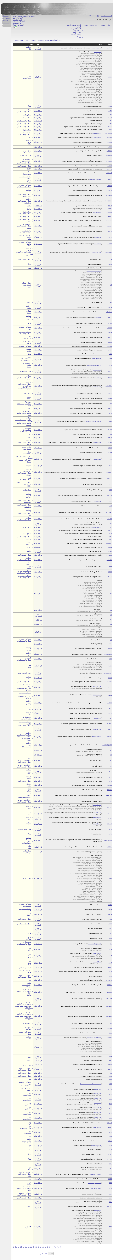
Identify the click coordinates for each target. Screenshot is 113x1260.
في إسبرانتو (38, 878)
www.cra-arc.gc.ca (95, 527)
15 (18, 40)
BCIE (110, 1127)
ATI (110, 781)
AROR (110, 551)
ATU (110, 829)
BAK (110, 976)
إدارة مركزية (27, 130)
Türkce (4, 25)
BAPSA (109, 985)
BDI (110, 1188)
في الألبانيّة (38, 206)
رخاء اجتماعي (26, 161)
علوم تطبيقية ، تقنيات (24, 232)
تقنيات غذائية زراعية (24, 388)
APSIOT (109, 472)
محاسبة (28, 349)
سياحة (29, 178)
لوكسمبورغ (27, 1133)
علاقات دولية (27, 118)
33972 (29, 137)
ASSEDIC (109, 736)
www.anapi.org (96, 137)
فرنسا (29, 313)
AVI (110, 878)
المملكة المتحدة (26, 360)
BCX (110, 1164)
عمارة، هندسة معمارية (24, 688)
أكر (97, 16)
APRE (110, 448)
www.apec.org (97, 370)
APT (110, 484)
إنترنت (29, 180)
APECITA (109, 386)
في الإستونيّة (38, 593)
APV (110, 506)
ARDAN (109, 533)
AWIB (110, 905)
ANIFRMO (108, 201)
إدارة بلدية (28, 428)
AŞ (111, 632)
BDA (110, 1168)
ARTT (110, 572)
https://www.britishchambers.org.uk (90, 1084)
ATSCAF (109, 795)
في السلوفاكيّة (38, 619)
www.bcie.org (97, 1127)
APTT (110, 501)
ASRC (110, 729)
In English (5, 20)
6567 (29, 566)
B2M (110, 938)
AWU (110, 924)
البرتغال (28, 319)
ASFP (110, 687)
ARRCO (109, 560)
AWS (110, 919)
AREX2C (109, 543)
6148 (29, 759)
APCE (110, 337)
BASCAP (109, 999)
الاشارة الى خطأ (18, 18)
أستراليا (28, 255)
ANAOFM (108, 133)
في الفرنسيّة (38, 111)
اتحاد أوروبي (27, 78)
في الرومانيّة (38, 130)
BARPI (109, 992)
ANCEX (109, 151)
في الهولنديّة (38, 237)
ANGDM (109, 195)
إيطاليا (29, 144)
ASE (110, 659)
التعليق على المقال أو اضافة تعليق (24, 16)
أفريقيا (29, 343)
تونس (29, 405)
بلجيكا (29, 1038)
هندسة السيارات (26, 358)
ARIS (110, 547)
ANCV (109, 166)
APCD (110, 333)
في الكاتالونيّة (38, 818)
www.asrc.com (97, 729)
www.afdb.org (97, 953)
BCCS (110, 1089)
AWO (110, 909)
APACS (109, 307)
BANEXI (109, 980)
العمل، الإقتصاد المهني (74, 25)
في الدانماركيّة (38, 615)
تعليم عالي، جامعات (24, 460)
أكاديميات (28, 658)
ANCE (110, 147)
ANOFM (109, 212)
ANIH (110, 206)
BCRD (110, 1141)
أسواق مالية (77, 32)
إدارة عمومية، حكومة (24, 797)
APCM (109, 346)
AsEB (110, 666)
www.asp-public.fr (95, 718)
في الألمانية (38, 121)
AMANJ (109, 48)
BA (111, 944)
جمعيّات (28, 47)
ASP (110, 718)
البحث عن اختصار (18, 25)
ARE (110, 536)
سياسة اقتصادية (76, 34)
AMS (110, 120)
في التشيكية (38, 624)
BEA (110, 1202)
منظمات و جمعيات (25, 133)
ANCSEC (109, 161)
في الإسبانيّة (38, 268)
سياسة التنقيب (26, 231)
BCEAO (109, 1123)
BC (111, 1073)
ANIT (110, 209)
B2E (110, 928)
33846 (29, 650)
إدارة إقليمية (27, 533)
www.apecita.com (96, 387)
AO (110, 259)
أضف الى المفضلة (19, 21)
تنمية (29, 268)
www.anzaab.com (96, 252)
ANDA (109, 169)
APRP (110, 452)
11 (28, 40)
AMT (110, 124)
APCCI (109, 328)
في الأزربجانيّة (38, 285)
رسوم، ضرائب (76, 30)
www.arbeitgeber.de (95, 1174)
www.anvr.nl (97, 237)
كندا (30, 515)
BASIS (109, 1023)
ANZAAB (109, 252)
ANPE (110, 216)
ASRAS (109, 723)
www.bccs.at (97, 1089)
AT (111, 750)
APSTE (109, 478)
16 (16, 40)
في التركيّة (38, 77)
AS (111, 593)
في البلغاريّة (38, 750)
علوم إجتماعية (105, 25)
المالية (79, 27)
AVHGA (109, 852)
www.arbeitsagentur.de (94, 944)
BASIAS (109, 1006)
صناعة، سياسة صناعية (24, 404)
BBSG (110, 1064)
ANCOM (109, 155)
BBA (110, 1033)
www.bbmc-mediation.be (94, 1038)
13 (23, 40)
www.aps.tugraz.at (96, 459)
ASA (110, 644)
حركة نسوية (27, 906)
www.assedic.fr (96, 736)
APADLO (109, 312)
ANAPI (109, 137)
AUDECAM (108, 840)
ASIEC (109, 703)
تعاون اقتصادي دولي (24, 155)
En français (6, 15)
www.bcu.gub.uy (96, 1145)
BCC (110, 1079)
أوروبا (29, 286)
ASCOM (109, 648)
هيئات (29, 846)
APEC (110, 371)
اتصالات (28, 497)
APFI (110, 398)
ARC (110, 523)
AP (111, 285)
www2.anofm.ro (96, 133)
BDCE (110, 1179)
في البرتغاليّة (38, 317)
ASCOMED (108, 654)
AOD (110, 268)
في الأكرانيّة (38, 755)
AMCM (109, 106)
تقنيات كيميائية (26, 747)
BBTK (110, 1069)
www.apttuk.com (96, 501)
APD (110, 354)
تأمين (29, 561)
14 (21, 40)
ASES (110, 678)
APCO (110, 350)
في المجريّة (38, 852)
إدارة (29, 1034)
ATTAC (109, 807)
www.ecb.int (97, 52)
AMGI (110, 118)
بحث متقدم (44, 1253)
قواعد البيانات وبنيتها (24, 1002)
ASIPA (110, 713)
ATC (110, 777)
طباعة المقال (17, 23)
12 (26, 40)
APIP (110, 434)
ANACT (109, 127)
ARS (110, 566)
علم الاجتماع (27, 471)
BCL (110, 1132)
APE (110, 365)
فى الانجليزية (38, 48)
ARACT (109, 519)
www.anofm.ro (97, 212)
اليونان (29, 773)
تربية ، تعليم (27, 203)
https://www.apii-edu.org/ (93, 421)
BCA (110, 1076)
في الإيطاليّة (38, 142)
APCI (110, 342)
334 (30, 336)
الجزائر (29, 228)
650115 (29, 486)
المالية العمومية (76, 28)
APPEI (110, 442)
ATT (110, 801)
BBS (110, 1060)
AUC (110, 834)
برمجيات (28, 564)
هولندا (29, 239)
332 (30, 49)
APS (110, 459)
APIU (110, 437)
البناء (29, 221)
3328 (29, 714)
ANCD (109, 142)
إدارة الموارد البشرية (24, 571)
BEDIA (109, 1206)
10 (31, 40)
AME (110, 111)
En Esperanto (6, 18)
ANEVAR (109, 190)
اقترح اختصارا (17, 20)
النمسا (29, 182)
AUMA (109, 847)
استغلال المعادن (26, 196)
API (110, 403)
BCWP (109, 1154)
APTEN (109, 495)
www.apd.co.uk (96, 358)
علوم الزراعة (27, 386)
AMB (110, 77)
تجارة (79, 37)
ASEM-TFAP (108, 673)
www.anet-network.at (95, 179)
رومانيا (29, 191)
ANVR (109, 237)
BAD (110, 949)
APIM (110, 430)
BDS (110, 1194)
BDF (110, 1183)
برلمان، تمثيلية (26, 283)
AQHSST (109, 512)
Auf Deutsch (6, 23)
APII (110, 413)
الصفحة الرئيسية (106, 16)
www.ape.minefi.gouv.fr (94, 365)
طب (30, 478)
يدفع (30, 76)
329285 (29, 724)
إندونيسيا (28, 425)
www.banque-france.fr (94, 1183)
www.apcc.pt (97, 317)
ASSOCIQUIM (107, 745)
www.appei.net (97, 442)
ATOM (109, 785)
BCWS (109, 1159)
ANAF (110, 129)
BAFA (110, 967)
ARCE (110, 530)
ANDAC (109, 173)
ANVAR (109, 231)
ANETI (109, 186)
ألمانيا (29, 848)
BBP (110, 1047)
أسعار (79, 36)
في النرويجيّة (38, 610)
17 (13, 40)
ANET (110, 179)
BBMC (109, 1038)
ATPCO (109, 790)
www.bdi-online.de (95, 1188)
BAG (110, 971)
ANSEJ (109, 226)
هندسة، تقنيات (26, 338)
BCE (110, 1094)
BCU (110, 1145)
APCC (110, 317)
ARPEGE (109, 555)
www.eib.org (97, 1210)
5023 (29, 1009)
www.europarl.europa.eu (94, 271)
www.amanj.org (96, 48)
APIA (110, 408)
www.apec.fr (97, 378)
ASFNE (109, 681)
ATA (110, 771)
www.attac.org (97, 805)
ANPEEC (109, 220)
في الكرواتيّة (38, 437)
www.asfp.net (97, 686)
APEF (110, 393)
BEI (110, 1226)
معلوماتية (28, 1027)
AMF (110, 114)
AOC (110, 264)
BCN (110, 1136)
